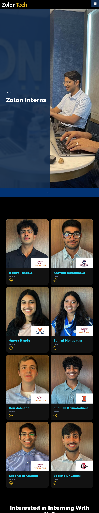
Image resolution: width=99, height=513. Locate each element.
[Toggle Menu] (95, 3)
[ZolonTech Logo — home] (14, 4)
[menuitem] (49, 192)
